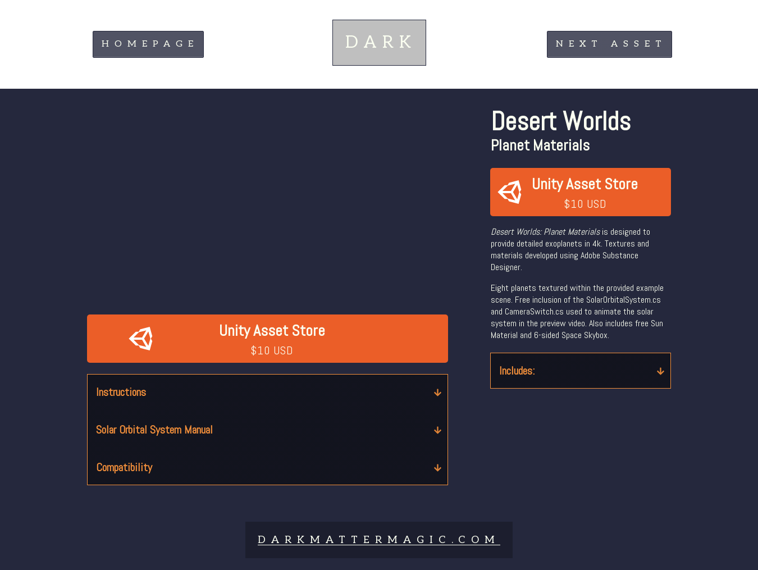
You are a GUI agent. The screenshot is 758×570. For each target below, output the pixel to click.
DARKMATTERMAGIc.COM (379, 540)
